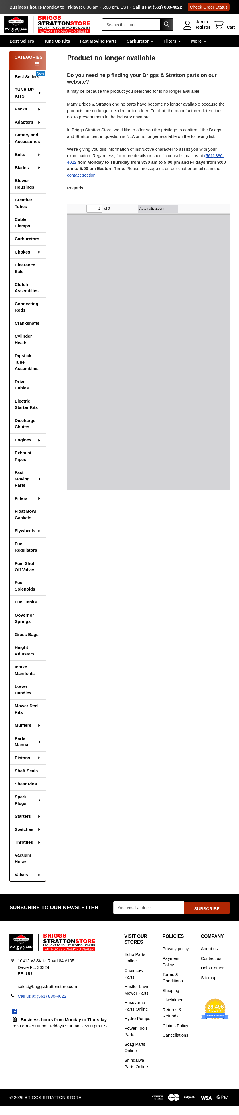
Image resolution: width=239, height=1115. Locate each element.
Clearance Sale (25, 278)
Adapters (28, 132)
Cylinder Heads (23, 349)
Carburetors (27, 249)
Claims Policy (175, 1035)
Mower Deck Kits (27, 719)
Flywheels (28, 540)
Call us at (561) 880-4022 (157, 7)
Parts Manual (28, 752)
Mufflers (28, 735)
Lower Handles (23, 700)
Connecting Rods (26, 317)
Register (197, 32)
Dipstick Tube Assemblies (26, 372)
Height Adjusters (24, 661)
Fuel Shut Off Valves (25, 577)
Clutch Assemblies (26, 298)
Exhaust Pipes (23, 466)
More (199, 51)
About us (209, 958)
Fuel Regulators (26, 557)
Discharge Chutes (25, 434)
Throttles (28, 852)
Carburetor (140, 51)
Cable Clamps (22, 233)
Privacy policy (176, 958)
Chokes (28, 262)
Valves (28, 884)
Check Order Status (209, 7)
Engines (28, 450)
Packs (28, 119)
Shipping (171, 999)
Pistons (28, 768)
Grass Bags (26, 644)
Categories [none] (28, 67)
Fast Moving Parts (98, 51)
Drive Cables (22, 395)
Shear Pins (26, 794)
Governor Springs (24, 628)
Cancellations (175, 1044)
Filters (172, 51)
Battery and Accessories (27, 148)
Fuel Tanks (26, 612)
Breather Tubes (23, 213)
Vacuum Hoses (23, 868)
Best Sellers (21, 51)
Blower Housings (24, 194)
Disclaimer (173, 1009)
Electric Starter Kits (26, 414)
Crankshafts (27, 333)
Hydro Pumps (137, 1027)
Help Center (212, 977)
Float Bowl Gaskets (25, 524)
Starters (28, 826)
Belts (28, 164)
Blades (28, 177)
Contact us (211, 967)
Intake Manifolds (25, 680)
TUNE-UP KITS (28, 103)
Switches (28, 839)
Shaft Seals (26, 781)
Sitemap (208, 987)
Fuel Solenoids (25, 596)
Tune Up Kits (57, 51)
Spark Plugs (28, 810)
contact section (81, 185)
